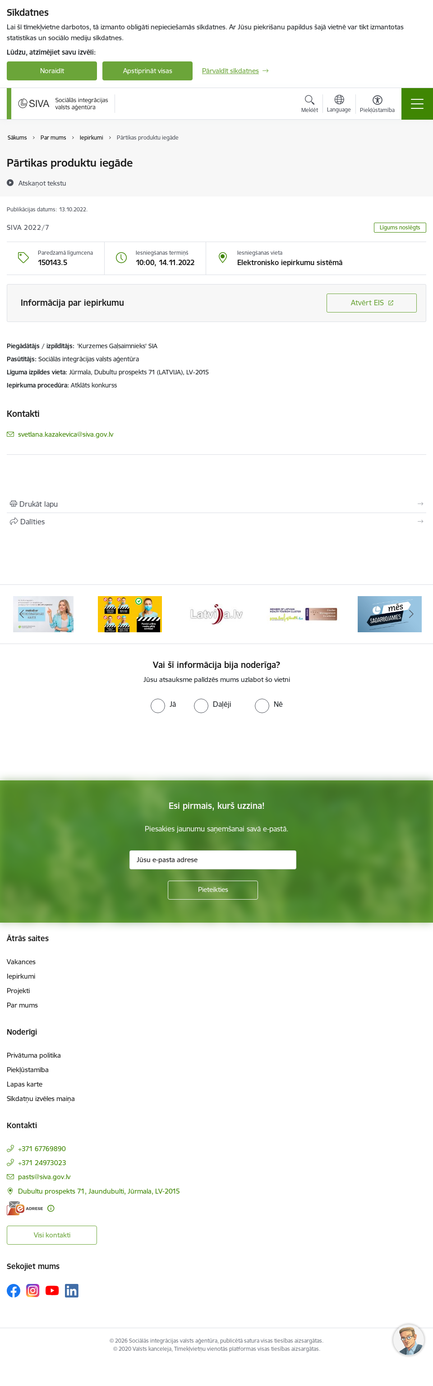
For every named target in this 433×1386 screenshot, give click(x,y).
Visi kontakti (52, 1235)
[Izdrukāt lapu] (216, 504)
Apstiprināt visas (147, 70)
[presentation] (75, 747)
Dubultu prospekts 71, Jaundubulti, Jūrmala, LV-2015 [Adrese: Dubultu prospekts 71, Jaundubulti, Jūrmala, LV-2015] (99, 1191)
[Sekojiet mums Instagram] (33, 1290)
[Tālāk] (411, 614)
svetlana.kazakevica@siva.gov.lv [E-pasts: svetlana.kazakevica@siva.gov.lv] (65, 434)
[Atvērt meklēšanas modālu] (309, 105)
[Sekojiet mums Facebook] (13, 1290)
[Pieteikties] (213, 890)
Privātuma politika (34, 1055)
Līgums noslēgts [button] (400, 227)
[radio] (163, 704)
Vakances (21, 961)
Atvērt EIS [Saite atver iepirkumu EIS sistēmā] (367, 302)
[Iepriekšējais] (21, 614)
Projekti (18, 990)
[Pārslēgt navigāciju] (417, 104)
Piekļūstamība (28, 1069)
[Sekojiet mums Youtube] (52, 1290)
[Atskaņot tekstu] (42, 182)
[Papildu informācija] (50, 1208)
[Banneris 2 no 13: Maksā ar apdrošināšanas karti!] (43, 613)
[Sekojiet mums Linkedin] (71, 1290)
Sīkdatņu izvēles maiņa (41, 1098)
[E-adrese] (25, 1208)
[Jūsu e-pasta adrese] (212, 859)
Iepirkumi (21, 976)
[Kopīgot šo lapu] (216, 521)
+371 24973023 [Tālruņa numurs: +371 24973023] (42, 1162)
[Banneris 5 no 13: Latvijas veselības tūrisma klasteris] (303, 613)
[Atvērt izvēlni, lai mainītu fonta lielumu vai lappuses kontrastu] (377, 105)
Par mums (22, 1005)
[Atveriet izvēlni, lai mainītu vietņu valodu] (338, 104)
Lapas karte (24, 1084)
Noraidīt (52, 70)
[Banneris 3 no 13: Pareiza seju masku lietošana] (130, 613)
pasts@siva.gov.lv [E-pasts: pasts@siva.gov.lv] (44, 1176)
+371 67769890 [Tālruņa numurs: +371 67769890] (42, 1148)
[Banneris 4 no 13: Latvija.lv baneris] (216, 613)
